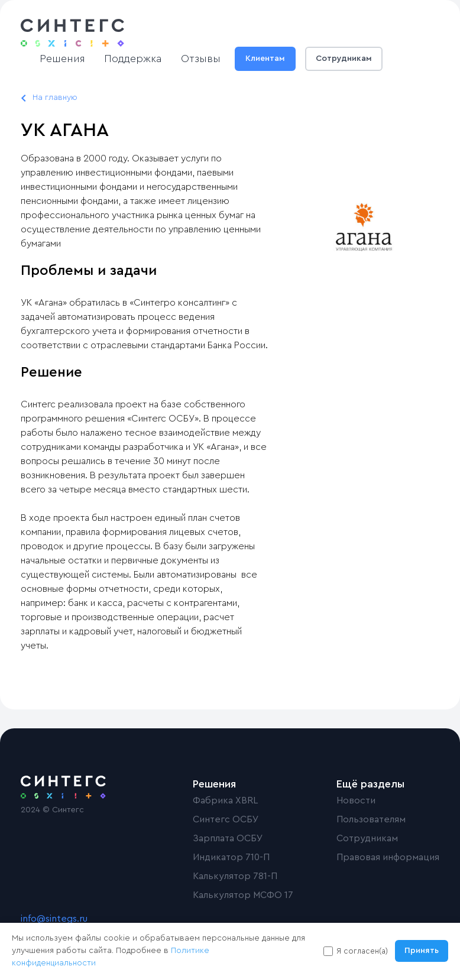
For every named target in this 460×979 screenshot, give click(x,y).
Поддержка (133, 58)
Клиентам (265, 58)
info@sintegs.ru (54, 918)
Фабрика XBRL (225, 800)
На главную (55, 97)
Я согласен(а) (362, 951)
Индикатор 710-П (231, 857)
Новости (355, 800)
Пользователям (371, 819)
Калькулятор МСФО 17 (243, 895)
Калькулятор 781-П (235, 876)
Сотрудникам (344, 58)
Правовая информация (387, 857)
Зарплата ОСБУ (228, 838)
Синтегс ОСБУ (226, 819)
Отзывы (201, 58)
